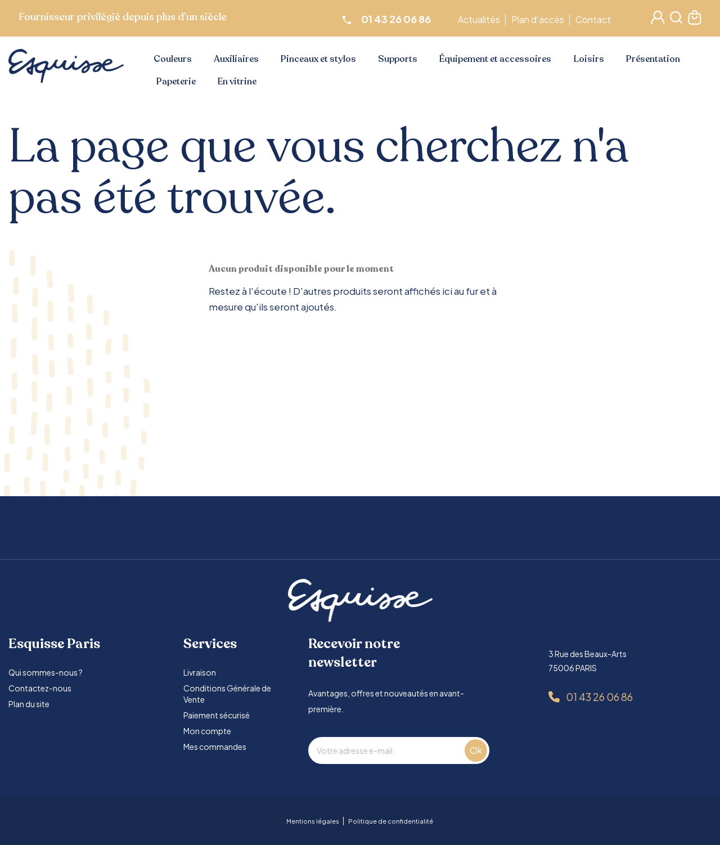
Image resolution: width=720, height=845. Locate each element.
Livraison (199, 672)
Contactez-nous (39, 688)
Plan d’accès (539, 19)
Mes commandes (214, 746)
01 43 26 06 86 (599, 696)
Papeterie (176, 81)
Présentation (653, 59)
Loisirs (589, 59)
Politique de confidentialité (390, 821)
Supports (397, 59)
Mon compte (207, 731)
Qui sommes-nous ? (45, 672)
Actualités (481, 19)
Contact (595, 19)
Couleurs (173, 59)
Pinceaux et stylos (318, 59)
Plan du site (29, 704)
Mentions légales (312, 821)
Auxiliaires (236, 59)
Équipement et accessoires (495, 59)
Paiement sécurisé (216, 715)
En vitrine (237, 81)
